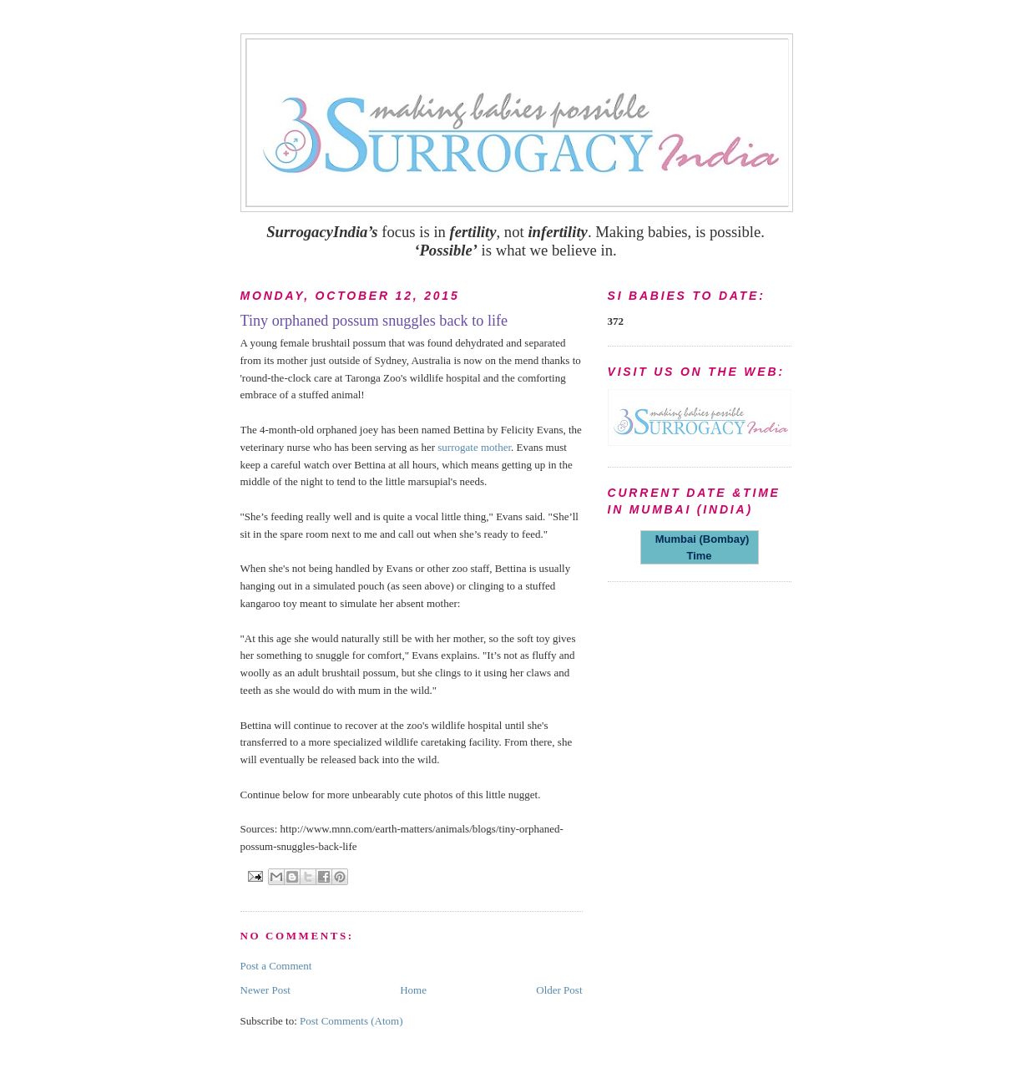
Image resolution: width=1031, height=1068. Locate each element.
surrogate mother (474, 447)
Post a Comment (276, 965)
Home (413, 990)
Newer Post (265, 990)
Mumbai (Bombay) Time (699, 547)
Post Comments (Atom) (351, 1021)
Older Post (559, 990)
